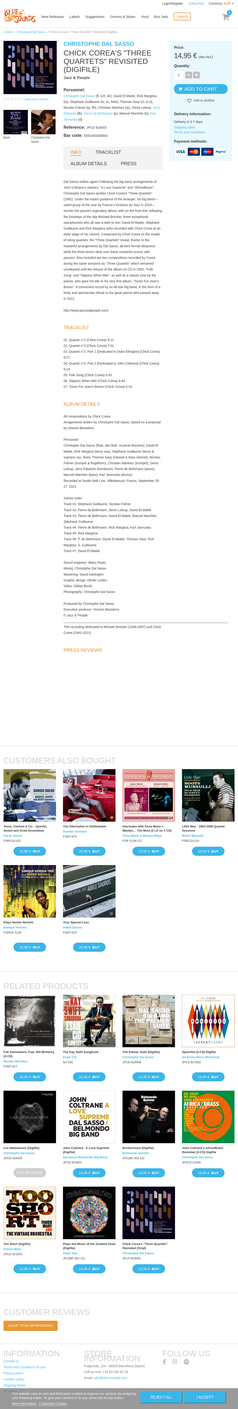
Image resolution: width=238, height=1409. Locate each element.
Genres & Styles (123, 17)
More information (24, 1404)
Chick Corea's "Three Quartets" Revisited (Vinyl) (145, 1246)
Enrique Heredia (15, 927)
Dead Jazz (70, 1253)
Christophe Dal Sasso (31, 32)
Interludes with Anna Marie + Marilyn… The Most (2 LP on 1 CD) (147, 828)
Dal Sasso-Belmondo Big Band (85, 1157)
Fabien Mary (12, 1249)
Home (9, 32)
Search (182, 16)
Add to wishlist (204, 100)
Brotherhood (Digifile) (138, 1148)
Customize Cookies (53, 1404)
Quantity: (182, 66)
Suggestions (96, 17)
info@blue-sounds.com (110, 1378)
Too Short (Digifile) (16, 1244)
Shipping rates (184, 127)
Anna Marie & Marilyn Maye (142, 835)
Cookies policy (13, 1379)
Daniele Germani (75, 831)
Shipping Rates (14, 1385)
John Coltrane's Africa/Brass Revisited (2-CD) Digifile (202, 1150)
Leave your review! (36, 99)
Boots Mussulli (192, 835)
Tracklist (108, 152)
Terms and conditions (189, 132)
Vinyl (145, 17)
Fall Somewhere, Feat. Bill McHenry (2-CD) (28, 1054)
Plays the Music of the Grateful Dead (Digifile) (89, 1246)
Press (129, 163)
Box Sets (162, 17)
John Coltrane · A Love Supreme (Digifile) (86, 1150)
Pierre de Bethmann (98, 113)
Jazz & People (76, 78)
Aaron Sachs (12, 835)
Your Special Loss (76, 922)
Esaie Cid (70, 1057)
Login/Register (173, 3)
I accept (205, 1397)
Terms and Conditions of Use (24, 1367)
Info (76, 152)
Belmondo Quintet (135, 1153)
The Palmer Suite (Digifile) (141, 1052)
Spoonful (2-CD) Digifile (199, 1052)
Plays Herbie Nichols (18, 922)
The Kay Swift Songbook (80, 1052)
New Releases (53, 17)
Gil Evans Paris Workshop (201, 1057)
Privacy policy (13, 1373)
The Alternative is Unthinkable (84, 826)
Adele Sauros (72, 927)
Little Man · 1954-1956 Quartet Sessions (203, 828)
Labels (75, 17)
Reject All (161, 1397)
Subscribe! (196, 3)
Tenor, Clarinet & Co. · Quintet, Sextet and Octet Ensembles (25, 828)
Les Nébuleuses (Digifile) (21, 1148)
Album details (88, 163)
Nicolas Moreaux (15, 1061)
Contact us (11, 1361)
